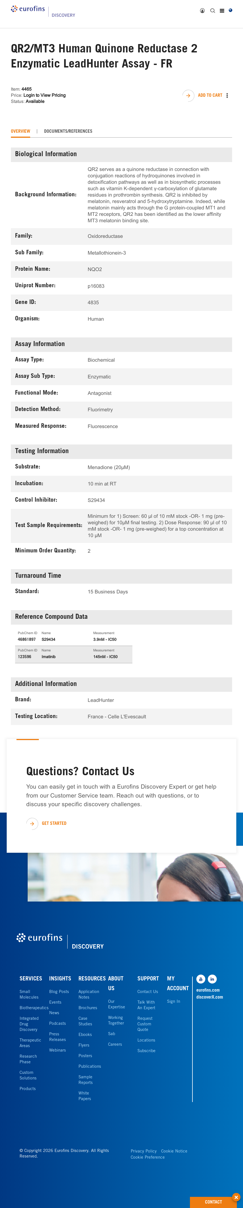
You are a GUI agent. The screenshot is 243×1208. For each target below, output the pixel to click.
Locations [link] (146, 1040)
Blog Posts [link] (59, 992)
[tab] (20, 131)
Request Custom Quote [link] (145, 1024)
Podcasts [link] (57, 1024)
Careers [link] (115, 1045)
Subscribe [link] (146, 1051)
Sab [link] (111, 1034)
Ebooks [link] (85, 1035)
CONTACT (221, 1201)
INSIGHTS (60, 979)
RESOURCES (92, 979)
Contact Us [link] (147, 992)
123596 (24, 657)
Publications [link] (89, 1067)
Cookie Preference (148, 1158)
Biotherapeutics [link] (34, 1008)
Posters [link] (85, 1056)
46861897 (27, 640)
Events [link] (55, 1003)
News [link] (54, 1013)
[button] (236, 1194)
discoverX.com (209, 997)
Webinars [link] (57, 1050)
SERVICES (31, 979)
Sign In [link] (173, 1002)
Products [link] (28, 1089)
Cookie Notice (174, 1151)
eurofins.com (208, 990)
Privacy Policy (144, 1151)
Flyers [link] (83, 1045)
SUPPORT (148, 979)
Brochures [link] (87, 1008)
